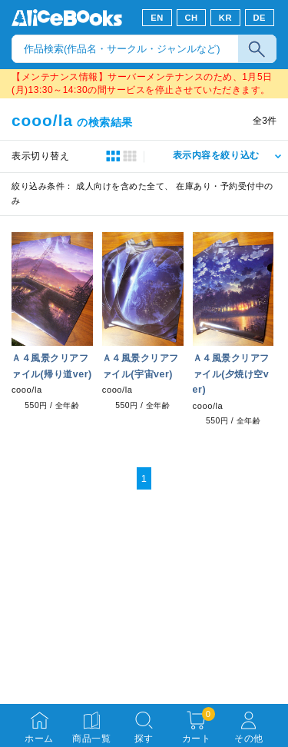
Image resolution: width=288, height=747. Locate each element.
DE (259, 17)
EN (157, 17)
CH (190, 17)
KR (225, 17)
